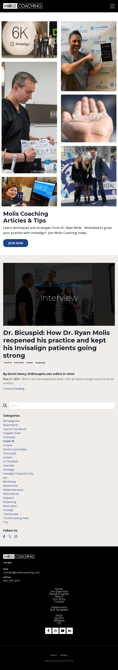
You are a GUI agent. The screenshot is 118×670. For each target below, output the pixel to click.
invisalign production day (18, 473)
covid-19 (7, 362)
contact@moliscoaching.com (21, 572)
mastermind (10, 485)
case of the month (14, 429)
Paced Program (59, 594)
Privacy (64, 655)
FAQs (59, 615)
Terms (53, 655)
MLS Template (59, 610)
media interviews (13, 490)
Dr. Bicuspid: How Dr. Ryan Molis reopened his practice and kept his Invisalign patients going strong (56, 344)
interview (8, 465)
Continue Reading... (14, 388)
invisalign (9, 469)
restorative (10, 506)
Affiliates (59, 620)
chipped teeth (12, 433)
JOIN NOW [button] (15, 243)
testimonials (10, 514)
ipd (5, 477)
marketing (9, 481)
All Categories (11, 421)
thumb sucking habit (16, 518)
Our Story (59, 599)
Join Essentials (59, 591)
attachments (10, 425)
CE (59, 623)
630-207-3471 (11, 580)
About (59, 596)
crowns (7, 445)
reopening (40, 362)
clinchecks (9, 437)
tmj (5, 522)
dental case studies (15, 449)
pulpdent (8, 498)
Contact (59, 601)
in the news (10, 461)
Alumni (59, 618)
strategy (8, 510)
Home (59, 589)
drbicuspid (19, 362)
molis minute (11, 494)
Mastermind (59, 607)
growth (29, 362)
